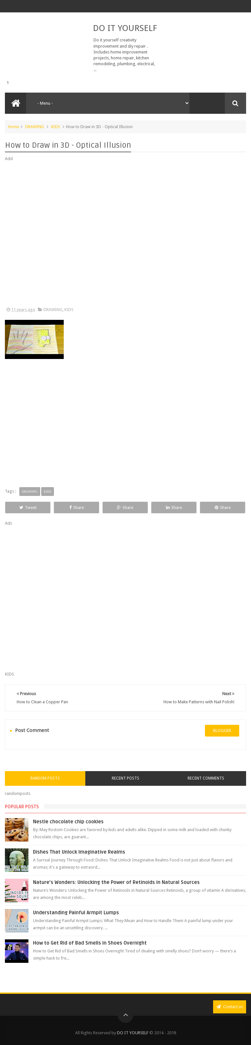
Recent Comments (206, 778)
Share (76, 507)
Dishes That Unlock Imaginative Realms (79, 852)
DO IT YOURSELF (125, 28)
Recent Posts (125, 778)
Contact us (229, 1006)
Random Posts (45, 778)
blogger (222, 730)
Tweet (28, 507)
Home (13, 126)
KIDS (55, 126)
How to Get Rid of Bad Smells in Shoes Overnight (90, 943)
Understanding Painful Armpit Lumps (76, 913)
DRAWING (34, 126)
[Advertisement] (125, 234)
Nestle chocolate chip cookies (68, 822)
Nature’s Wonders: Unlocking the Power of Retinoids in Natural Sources (116, 882)
